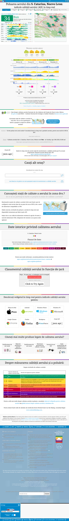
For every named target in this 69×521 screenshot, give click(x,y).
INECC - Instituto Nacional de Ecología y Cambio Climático (35, 509)
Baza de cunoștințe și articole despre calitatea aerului (14, 473)
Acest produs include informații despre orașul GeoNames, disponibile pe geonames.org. (40, 473)
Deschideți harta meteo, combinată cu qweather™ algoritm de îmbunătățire (38, 476)
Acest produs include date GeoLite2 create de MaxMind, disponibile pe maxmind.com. (39, 470)
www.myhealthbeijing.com (34, 438)
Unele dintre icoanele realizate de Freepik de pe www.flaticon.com (40, 486)
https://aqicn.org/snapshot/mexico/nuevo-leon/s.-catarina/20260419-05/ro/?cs (34, 142)
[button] (48, 24)
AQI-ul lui (9, 14)
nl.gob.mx (14, 114)
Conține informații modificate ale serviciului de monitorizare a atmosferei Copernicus (40, 483)
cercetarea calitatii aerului (11, 469)
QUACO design (33, 496)
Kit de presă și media (9, 466)
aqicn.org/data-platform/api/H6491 (41, 154)
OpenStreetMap (59, 36)
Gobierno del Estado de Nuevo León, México (35, 507)
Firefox (27, 313)
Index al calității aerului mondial (32, 446)
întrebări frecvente (8, 479)
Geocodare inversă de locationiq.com (38, 489)
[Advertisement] (34, 245)
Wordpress (42, 313)
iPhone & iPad (12, 301)
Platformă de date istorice (10, 490)
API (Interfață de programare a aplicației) (14, 489)
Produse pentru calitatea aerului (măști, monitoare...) (12, 487)
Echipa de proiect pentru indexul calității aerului (32, 448)
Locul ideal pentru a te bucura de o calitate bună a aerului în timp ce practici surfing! (40, 493)
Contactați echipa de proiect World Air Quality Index (14, 464)
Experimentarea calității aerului (11, 475)
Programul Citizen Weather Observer (38, 479)
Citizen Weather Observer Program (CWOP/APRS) (35, 506)
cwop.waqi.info (32, 480)
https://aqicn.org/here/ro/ (34, 136)
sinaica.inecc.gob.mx (61, 114)
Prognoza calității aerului (10, 485)
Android (27, 301)
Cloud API (57, 313)
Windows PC (57, 301)
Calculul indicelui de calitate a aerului (13, 483)
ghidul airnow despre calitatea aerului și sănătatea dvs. (38, 432)
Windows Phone (42, 301)
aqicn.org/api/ (53, 155)
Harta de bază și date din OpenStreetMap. (39, 490)
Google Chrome (12, 313)
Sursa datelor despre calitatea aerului (13, 482)
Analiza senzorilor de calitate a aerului (13, 476)
